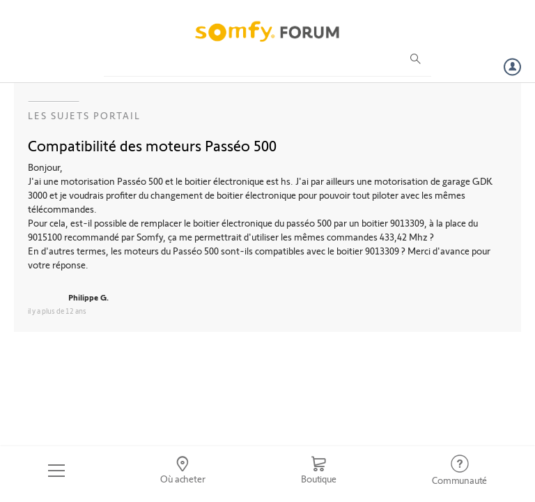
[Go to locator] (183, 470)
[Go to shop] (318, 470)
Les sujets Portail (84, 115)
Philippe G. (88, 297)
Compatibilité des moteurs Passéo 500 (152, 145)
